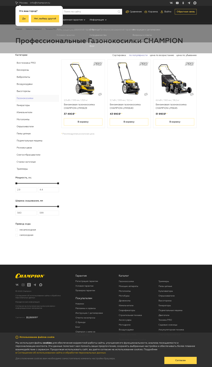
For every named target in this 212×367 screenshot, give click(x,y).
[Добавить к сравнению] (100, 94)
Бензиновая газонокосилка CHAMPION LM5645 (171, 106)
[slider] (16, 183)
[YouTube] (177, 3)
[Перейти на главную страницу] (30, 275)
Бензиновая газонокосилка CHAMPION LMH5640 (125, 106)
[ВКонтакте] (171, 3)
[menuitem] (70, 20)
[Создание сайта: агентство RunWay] (26, 317)
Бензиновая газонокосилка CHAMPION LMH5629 (79, 106)
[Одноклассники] (183, 3)
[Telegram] (189, 3)
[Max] (195, 3)
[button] (84, 20)
